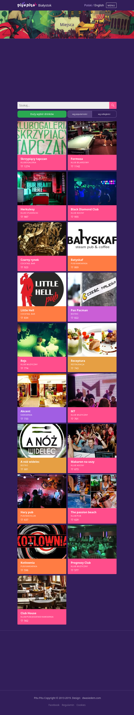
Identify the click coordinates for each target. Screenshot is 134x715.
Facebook (54, 705)
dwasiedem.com (91, 698)
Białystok (44, 5)
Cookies (81, 705)
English (99, 5)
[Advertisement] (67, 68)
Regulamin (68, 705)
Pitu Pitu (39, 698)
